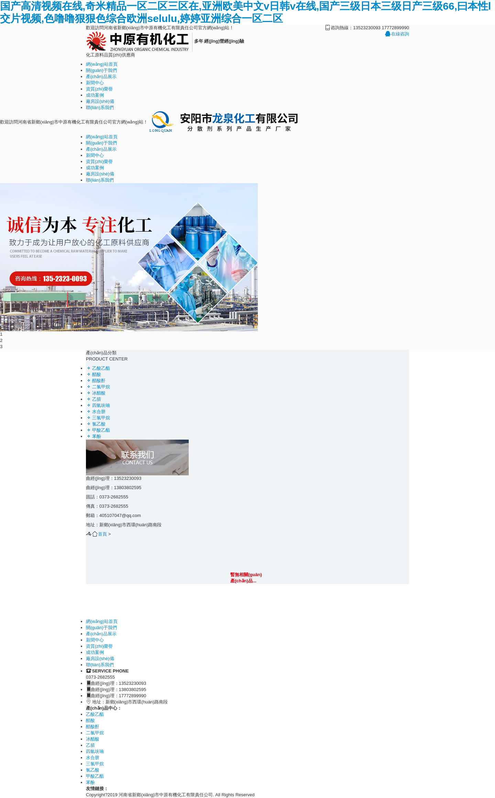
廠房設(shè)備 (100, 101)
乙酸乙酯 (98, 368)
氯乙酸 (96, 424)
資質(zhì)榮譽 (99, 88)
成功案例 (95, 95)
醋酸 (93, 374)
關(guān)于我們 (101, 70)
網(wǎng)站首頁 (102, 64)
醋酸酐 (96, 380)
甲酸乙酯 (98, 430)
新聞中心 (95, 82)
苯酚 (93, 436)
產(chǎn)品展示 (101, 76)
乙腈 (93, 399)
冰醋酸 (96, 393)
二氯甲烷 (98, 386)
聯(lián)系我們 (100, 107)
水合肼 (96, 411)
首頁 (102, 534)
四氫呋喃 (98, 405)
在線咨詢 (397, 33)
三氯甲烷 (98, 417)
